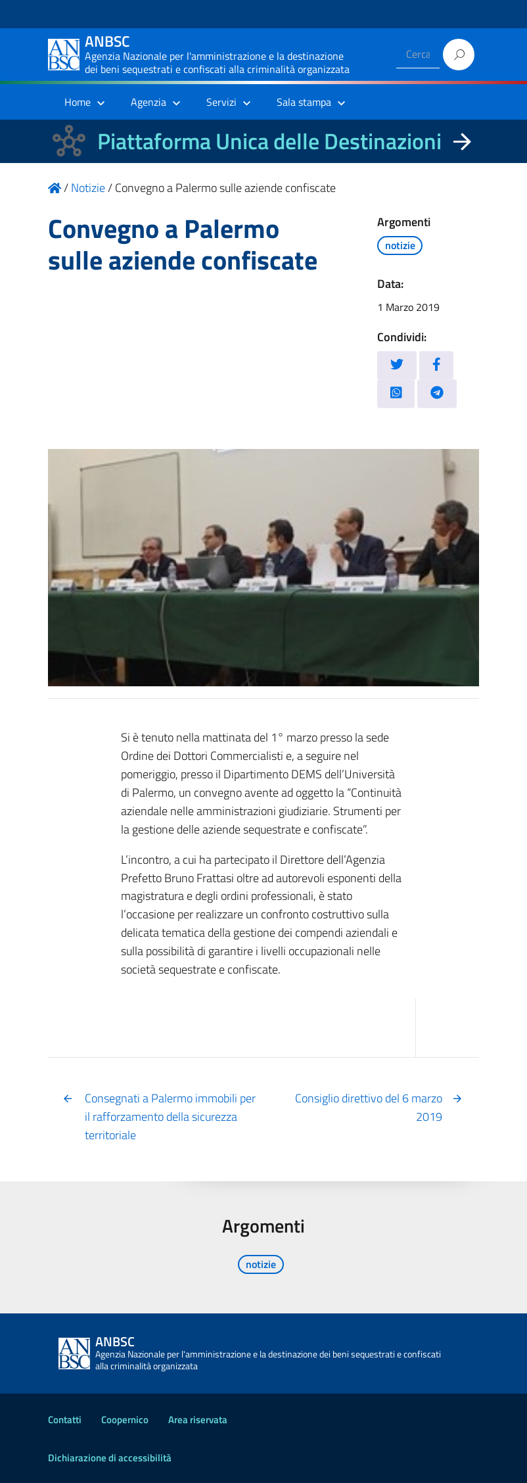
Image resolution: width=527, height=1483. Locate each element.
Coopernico (125, 1419)
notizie (400, 245)
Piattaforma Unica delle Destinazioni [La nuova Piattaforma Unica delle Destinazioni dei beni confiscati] (269, 141)
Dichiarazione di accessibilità (110, 1457)
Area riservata (197, 1419)
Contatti (64, 1419)
